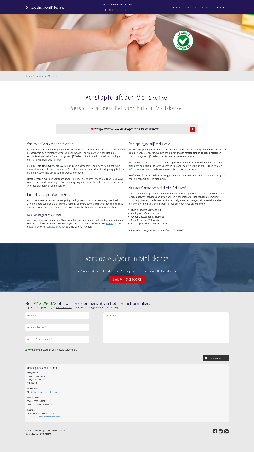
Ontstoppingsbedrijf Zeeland (44, 7)
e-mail (109, 223)
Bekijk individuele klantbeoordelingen (44, 416)
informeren (135, 169)
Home (28, 76)
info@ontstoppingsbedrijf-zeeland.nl (45, 392)
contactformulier (56, 226)
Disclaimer (63, 430)
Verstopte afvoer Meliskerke (45, 76)
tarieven (57, 159)
